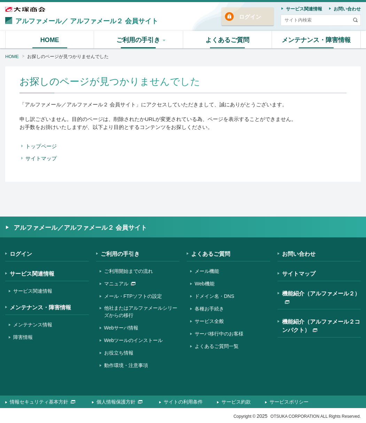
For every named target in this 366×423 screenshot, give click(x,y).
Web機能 (205, 283)
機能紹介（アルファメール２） (321, 297)
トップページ (41, 146)
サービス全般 (209, 321)
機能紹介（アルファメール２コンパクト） (321, 326)
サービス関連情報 (32, 274)
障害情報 (23, 337)
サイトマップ (41, 158)
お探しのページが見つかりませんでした (68, 56)
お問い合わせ (299, 254)
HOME (12, 56)
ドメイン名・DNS (214, 296)
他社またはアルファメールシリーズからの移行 (140, 311)
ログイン (250, 17)
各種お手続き (209, 308)
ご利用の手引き (120, 254)
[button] (138, 39)
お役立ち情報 (118, 353)
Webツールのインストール (133, 340)
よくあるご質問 (210, 254)
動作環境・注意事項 (126, 365)
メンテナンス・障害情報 (40, 307)
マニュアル (119, 283)
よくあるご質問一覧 (217, 346)
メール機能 (207, 271)
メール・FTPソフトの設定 (133, 296)
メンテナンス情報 (32, 324)
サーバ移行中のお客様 (219, 333)
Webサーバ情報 (121, 328)
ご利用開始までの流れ (128, 271)
